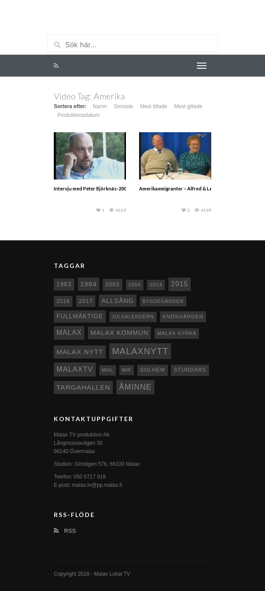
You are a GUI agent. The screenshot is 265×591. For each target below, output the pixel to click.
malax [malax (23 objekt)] (69, 332)
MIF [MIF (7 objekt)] (126, 370)
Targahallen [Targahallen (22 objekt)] (83, 387)
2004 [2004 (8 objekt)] (135, 284)
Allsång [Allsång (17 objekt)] (117, 300)
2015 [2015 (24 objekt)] (179, 284)
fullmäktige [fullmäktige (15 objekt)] (79, 316)
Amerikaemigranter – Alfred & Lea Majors (185, 188)
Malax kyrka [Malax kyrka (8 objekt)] (176, 333)
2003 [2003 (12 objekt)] (112, 284)
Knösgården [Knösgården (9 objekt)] (183, 316)
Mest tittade (153, 106)
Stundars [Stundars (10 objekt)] (190, 370)
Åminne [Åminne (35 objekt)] (135, 387)
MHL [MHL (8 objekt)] (108, 370)
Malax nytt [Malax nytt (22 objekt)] (79, 351)
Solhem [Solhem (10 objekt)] (152, 370)
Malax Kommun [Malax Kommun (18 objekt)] (119, 332)
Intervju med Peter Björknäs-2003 (91, 188)
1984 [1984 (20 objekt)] (88, 284)
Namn (100, 106)
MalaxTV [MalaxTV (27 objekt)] (74, 369)
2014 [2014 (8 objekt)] (156, 284)
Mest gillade (188, 106)
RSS (65, 531)
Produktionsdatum (78, 115)
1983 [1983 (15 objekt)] (64, 284)
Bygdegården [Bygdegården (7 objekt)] (163, 301)
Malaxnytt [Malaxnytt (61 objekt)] (140, 351)
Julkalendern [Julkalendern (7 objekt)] (133, 316)
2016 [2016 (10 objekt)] (63, 301)
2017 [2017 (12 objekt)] (86, 301)
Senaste (123, 106)
